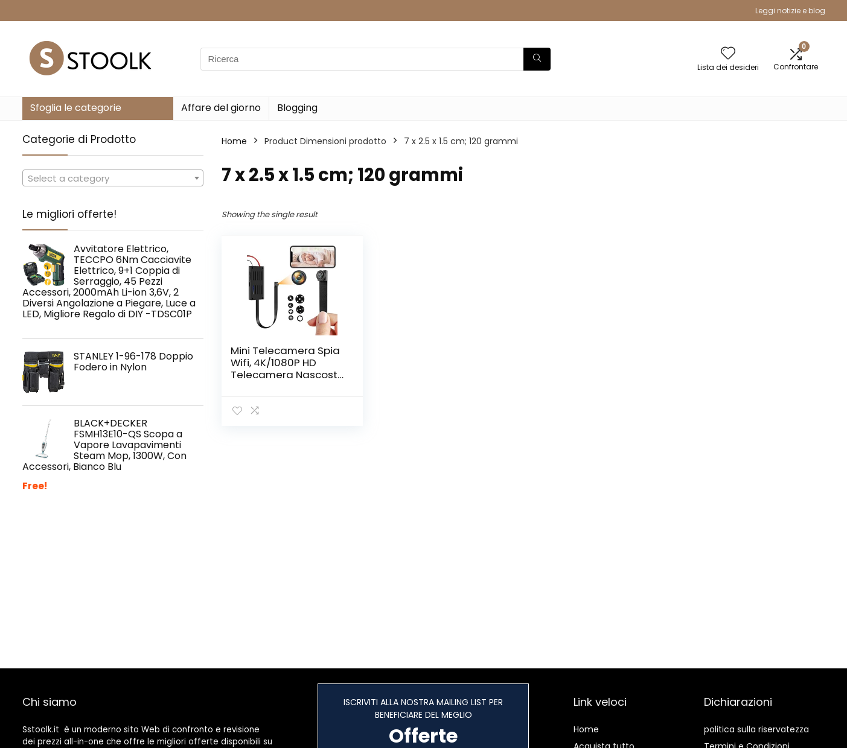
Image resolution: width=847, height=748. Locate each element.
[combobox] (112, 178)
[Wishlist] (728, 54)
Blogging (297, 108)
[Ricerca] (537, 59)
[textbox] (113, 178)
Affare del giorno (221, 108)
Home (234, 141)
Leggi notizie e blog (790, 10)
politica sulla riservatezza (756, 729)
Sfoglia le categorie (75, 108)
